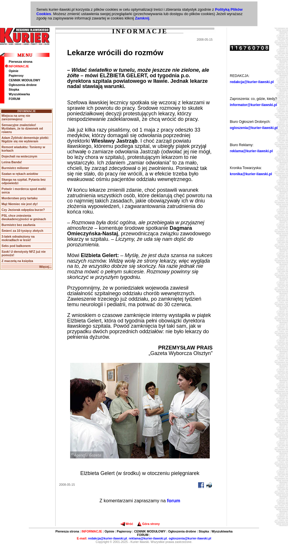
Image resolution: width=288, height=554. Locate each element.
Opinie (13, 71)
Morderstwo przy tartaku (19, 198)
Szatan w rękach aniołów (19, 173)
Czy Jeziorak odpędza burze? (23, 209)
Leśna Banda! (11, 162)
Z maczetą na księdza (17, 261)
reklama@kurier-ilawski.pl (251, 151)
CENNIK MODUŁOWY (24, 80)
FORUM (14, 99)
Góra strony (148, 524)
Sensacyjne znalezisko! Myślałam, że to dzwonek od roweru (22, 128)
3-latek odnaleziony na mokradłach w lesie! (18, 238)
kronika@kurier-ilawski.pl (251, 174)
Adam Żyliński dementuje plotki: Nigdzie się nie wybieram (25, 139)
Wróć (126, 524)
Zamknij (142, 18)
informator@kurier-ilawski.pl (253, 105)
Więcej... (45, 266)
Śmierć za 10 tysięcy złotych (22, 230)
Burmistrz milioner (15, 168)
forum (173, 500)
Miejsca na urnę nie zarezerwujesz (15, 117)
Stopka (14, 89)
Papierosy (16, 75)
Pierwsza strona (20, 61)
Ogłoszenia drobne (23, 85)
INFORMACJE (17, 66)
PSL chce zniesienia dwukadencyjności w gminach (23, 217)
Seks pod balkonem (16, 246)
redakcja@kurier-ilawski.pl (252, 82)
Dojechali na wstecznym (19, 156)
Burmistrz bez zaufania (18, 225)
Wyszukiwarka (19, 94)
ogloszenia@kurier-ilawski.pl (254, 128)
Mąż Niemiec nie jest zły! (19, 204)
